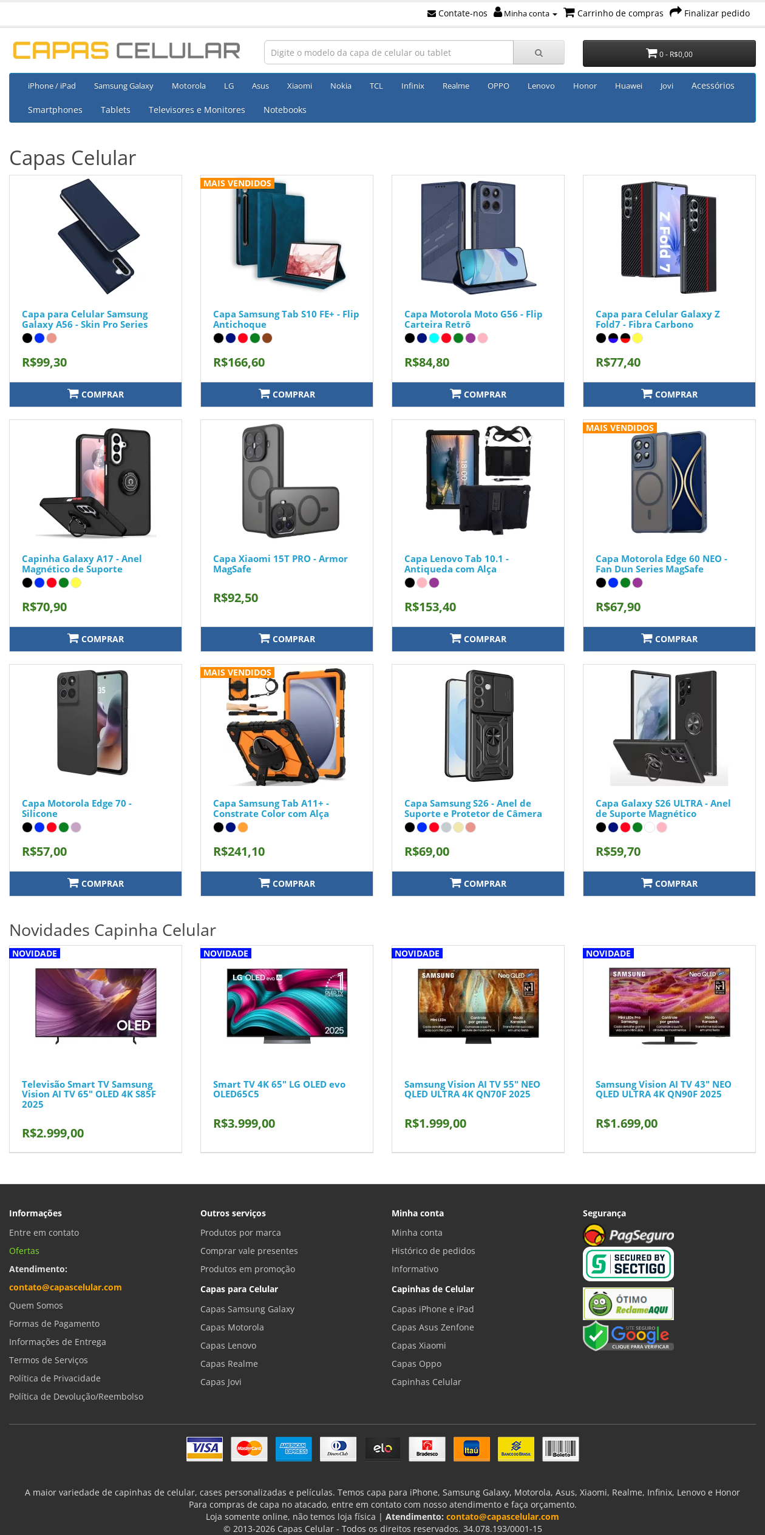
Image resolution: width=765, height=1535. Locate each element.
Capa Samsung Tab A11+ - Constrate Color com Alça (271, 808)
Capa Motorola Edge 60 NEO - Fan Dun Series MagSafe (661, 563)
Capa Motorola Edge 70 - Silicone (77, 808)
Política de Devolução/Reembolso (76, 1396)
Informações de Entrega (57, 1341)
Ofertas (24, 1250)
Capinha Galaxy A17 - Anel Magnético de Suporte (82, 563)
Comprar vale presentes (249, 1250)
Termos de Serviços (48, 1360)
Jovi (667, 85)
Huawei (628, 85)
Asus (260, 85)
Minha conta (525, 13)
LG (229, 85)
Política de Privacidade (55, 1378)
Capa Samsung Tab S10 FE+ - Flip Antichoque (286, 319)
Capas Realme (229, 1363)
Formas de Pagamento (54, 1323)
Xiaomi (299, 85)
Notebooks (285, 109)
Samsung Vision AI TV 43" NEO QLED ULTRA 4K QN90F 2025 (664, 1089)
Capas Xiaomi (419, 1345)
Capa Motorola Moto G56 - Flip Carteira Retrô (473, 319)
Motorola (189, 85)
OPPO (498, 85)
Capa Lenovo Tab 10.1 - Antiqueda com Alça (456, 563)
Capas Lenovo (228, 1345)
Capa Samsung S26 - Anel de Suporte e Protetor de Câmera (473, 808)
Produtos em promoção (247, 1269)
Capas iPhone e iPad (433, 1309)
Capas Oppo (416, 1363)
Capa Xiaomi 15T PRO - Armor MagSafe (280, 563)
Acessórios (713, 85)
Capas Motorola (232, 1327)
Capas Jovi (221, 1382)
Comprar (95, 393)
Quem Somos (36, 1305)
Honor (585, 85)
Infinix (412, 85)
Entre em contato (44, 1232)
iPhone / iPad (52, 85)
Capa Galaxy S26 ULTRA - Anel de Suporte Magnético (663, 808)
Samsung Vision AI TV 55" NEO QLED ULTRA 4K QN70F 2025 (472, 1089)
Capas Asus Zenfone (433, 1327)
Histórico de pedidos (433, 1250)
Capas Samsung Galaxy (247, 1309)
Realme (456, 85)
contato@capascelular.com (65, 1287)
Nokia (341, 85)
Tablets (116, 109)
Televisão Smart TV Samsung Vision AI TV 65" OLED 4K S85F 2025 (89, 1094)
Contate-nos (457, 13)
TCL (376, 85)
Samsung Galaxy (124, 85)
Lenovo (541, 85)
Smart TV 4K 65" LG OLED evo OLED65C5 (279, 1089)
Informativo (415, 1269)
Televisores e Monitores (197, 109)
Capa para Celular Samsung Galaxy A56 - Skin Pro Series (85, 319)
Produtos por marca (240, 1232)
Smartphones (55, 109)
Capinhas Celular (426, 1382)
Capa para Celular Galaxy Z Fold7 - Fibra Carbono (658, 319)
